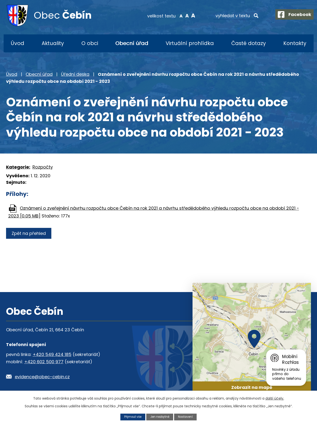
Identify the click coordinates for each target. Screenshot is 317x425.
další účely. (274, 398)
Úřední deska (75, 74)
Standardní (183, 15)
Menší (176, 15)
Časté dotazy (248, 43)
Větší (189, 15)
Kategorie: (18, 167)
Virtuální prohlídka (190, 43)
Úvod (17, 43)
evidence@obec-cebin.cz (42, 377)
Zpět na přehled (30, 233)
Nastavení (187, 417)
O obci (89, 43)
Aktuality (53, 43)
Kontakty (294, 43)
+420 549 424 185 (52, 354)
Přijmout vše (131, 417)
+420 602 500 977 (43, 362)
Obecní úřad (131, 43)
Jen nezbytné (159, 417)
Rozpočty (42, 167)
